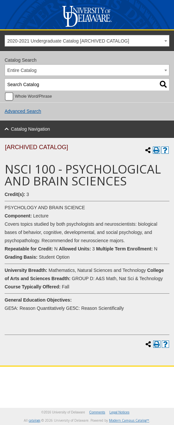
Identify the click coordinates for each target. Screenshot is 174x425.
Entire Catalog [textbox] (22, 70)
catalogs (34, 420)
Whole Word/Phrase (33, 96)
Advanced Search (23, 111)
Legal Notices (119, 412)
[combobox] (87, 41)
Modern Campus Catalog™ (129, 420)
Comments (97, 412)
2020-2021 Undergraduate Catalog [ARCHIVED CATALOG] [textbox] (68, 41)
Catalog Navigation (30, 129)
